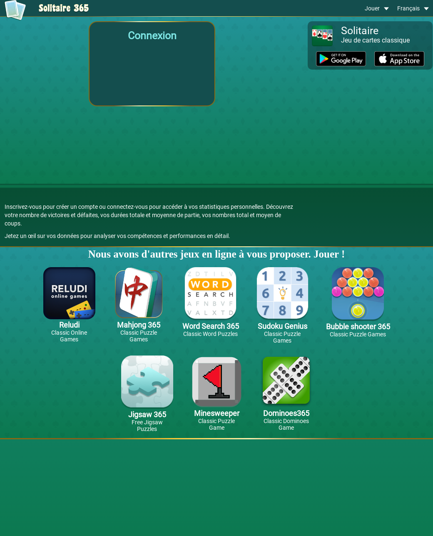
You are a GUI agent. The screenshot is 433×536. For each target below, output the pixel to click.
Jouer (377, 8)
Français (413, 8)
